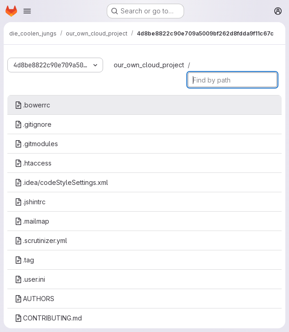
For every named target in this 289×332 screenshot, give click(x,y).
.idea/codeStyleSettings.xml (61, 182)
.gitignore (33, 124)
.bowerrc (32, 105)
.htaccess (33, 163)
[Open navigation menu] (27, 11)
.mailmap (32, 221)
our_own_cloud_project (149, 65)
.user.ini (30, 279)
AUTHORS (34, 298)
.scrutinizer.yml (41, 240)
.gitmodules (36, 144)
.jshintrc (30, 202)
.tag (24, 260)
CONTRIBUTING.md (48, 318)
